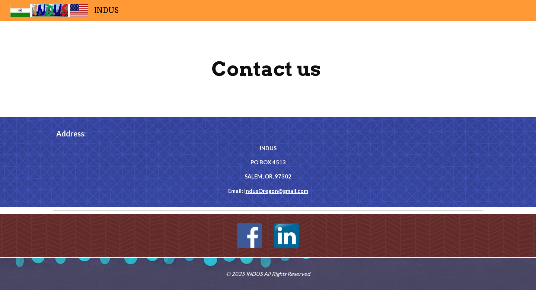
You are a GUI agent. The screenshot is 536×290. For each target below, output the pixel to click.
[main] (268, 69)
